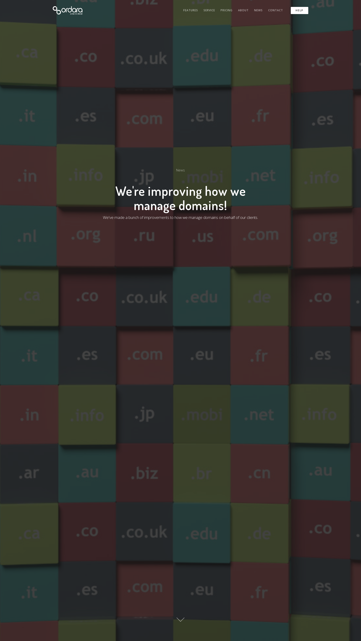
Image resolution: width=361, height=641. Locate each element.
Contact (275, 10)
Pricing (227, 10)
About (243, 10)
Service (209, 10)
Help (299, 10)
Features (190, 10)
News (258, 10)
